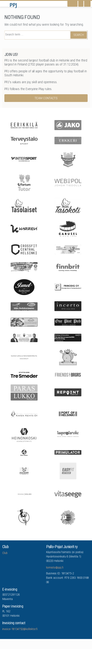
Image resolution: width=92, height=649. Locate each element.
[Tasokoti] (68, 205)
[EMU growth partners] (68, 249)
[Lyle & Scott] (24, 471)
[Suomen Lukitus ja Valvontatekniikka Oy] (24, 357)
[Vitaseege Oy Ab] (68, 494)
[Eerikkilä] (24, 124)
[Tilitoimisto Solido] (24, 494)
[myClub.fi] (68, 159)
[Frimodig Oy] (68, 286)
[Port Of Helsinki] (68, 413)
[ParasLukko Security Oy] (24, 392)
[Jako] (68, 124)
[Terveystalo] (24, 140)
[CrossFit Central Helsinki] (24, 249)
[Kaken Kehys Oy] (24, 413)
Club (5, 553)
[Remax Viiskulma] (24, 337)
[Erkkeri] (68, 140)
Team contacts (46, 98)
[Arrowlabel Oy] (68, 356)
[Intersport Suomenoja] (24, 159)
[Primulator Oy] (68, 452)
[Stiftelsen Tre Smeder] (24, 374)
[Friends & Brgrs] (68, 374)
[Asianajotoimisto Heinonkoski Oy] (24, 435)
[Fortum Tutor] (24, 182)
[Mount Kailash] (24, 321)
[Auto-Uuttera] (24, 452)
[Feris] (24, 267)
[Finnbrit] (68, 266)
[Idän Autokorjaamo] (24, 306)
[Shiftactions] (68, 337)
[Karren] (24, 228)
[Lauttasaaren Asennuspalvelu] (24, 517)
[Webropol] (68, 182)
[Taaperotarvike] (68, 435)
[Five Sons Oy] (24, 286)
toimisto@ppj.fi (54, 567)
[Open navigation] (87, 4)
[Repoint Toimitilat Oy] (68, 392)
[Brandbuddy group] (68, 517)
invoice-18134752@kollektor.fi (20, 629)
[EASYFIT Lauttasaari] (68, 470)
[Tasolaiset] (24, 205)
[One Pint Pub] (68, 322)
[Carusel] (68, 228)
